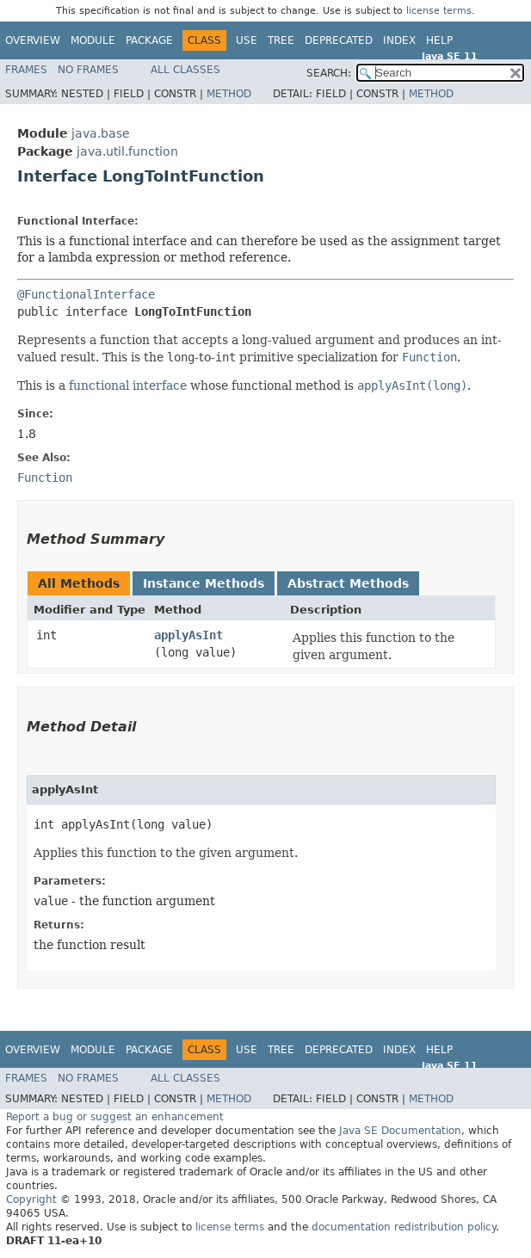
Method (229, 94)
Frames (26, 70)
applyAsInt (188, 635)
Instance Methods (203, 583)
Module (93, 40)
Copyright (31, 1199)
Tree (281, 40)
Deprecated (339, 40)
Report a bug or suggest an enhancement (115, 1117)
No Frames (88, 70)
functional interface (128, 385)
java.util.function (127, 151)
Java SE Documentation (400, 1131)
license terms (439, 10)
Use (246, 40)
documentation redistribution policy (404, 1227)
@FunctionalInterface (86, 294)
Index (399, 40)
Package (149, 40)
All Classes (185, 70)
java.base (100, 133)
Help (439, 40)
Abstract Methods (348, 583)
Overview (32, 40)
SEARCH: (328, 73)
